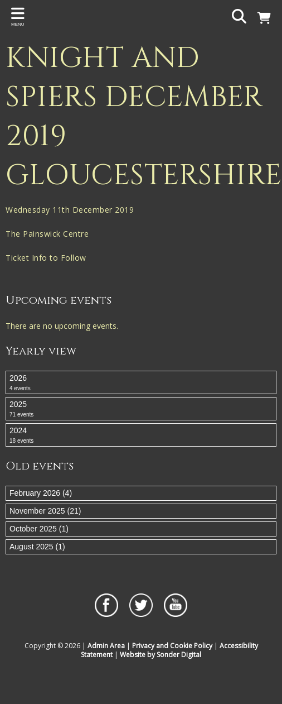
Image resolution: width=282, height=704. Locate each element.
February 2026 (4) (40, 493)
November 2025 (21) (45, 510)
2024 (141, 435)
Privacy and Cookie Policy (172, 645)
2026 (141, 382)
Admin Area (106, 645)
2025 (141, 409)
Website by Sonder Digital (160, 654)
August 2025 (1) (37, 546)
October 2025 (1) (39, 528)
